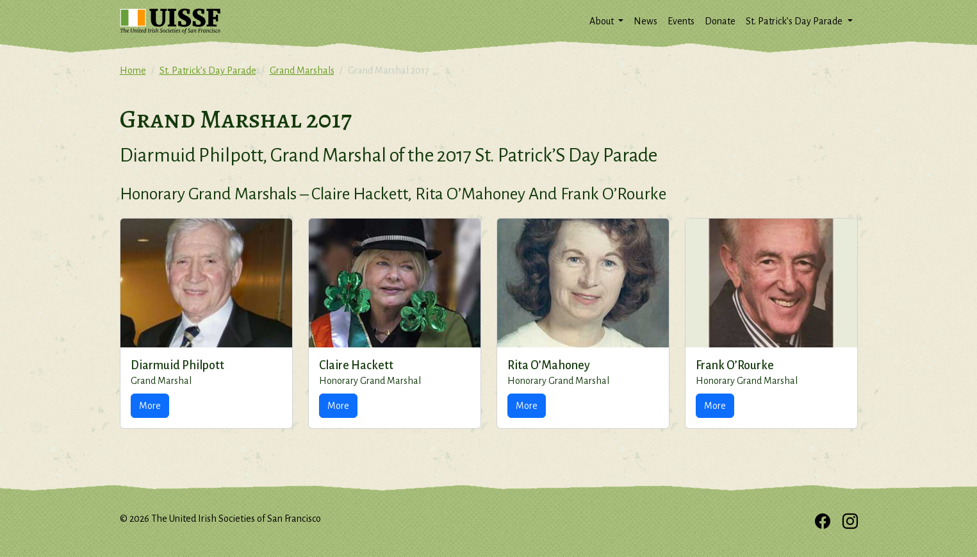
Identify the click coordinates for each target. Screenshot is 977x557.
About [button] (602, 21)
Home (133, 70)
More (150, 406)
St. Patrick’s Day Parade (208, 70)
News (645, 21)
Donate (720, 21)
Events (681, 21)
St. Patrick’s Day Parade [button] (795, 21)
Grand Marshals (302, 70)
